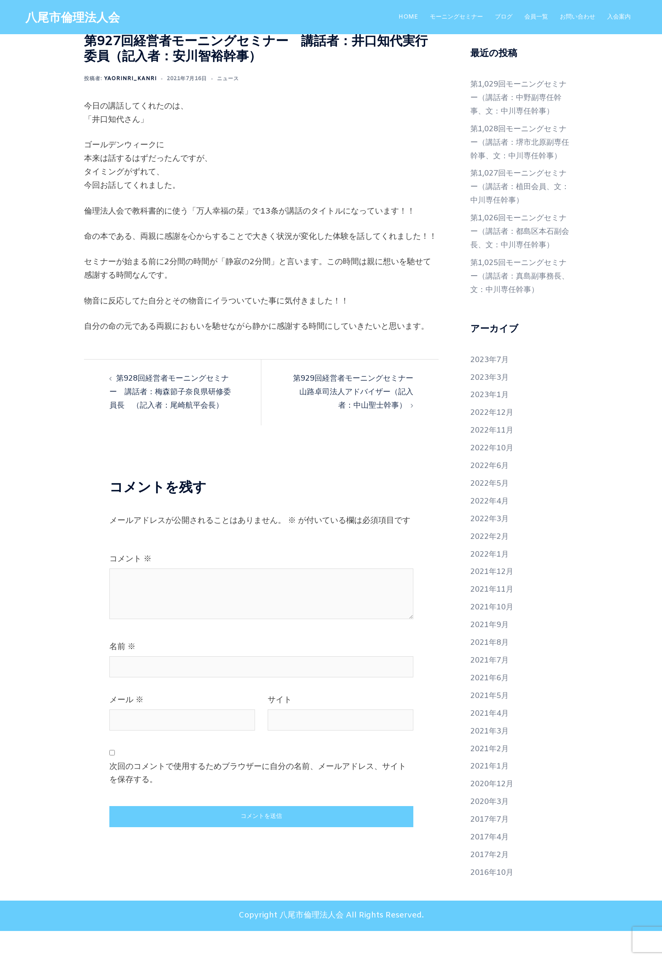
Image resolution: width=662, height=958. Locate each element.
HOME (408, 17)
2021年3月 (491, 757)
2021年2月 (491, 775)
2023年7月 (491, 386)
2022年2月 (491, 563)
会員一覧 (536, 17)
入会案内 (619, 17)
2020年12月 (493, 811)
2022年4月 (491, 528)
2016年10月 (493, 899)
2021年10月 (493, 634)
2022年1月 (491, 581)
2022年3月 (491, 546)
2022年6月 (491, 492)
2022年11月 (493, 457)
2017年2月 (491, 882)
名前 (122, 660)
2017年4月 (491, 864)
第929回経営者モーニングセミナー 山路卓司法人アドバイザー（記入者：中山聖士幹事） (353, 392)
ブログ (504, 17)
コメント (130, 572)
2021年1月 (491, 793)
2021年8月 (491, 669)
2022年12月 (493, 439)
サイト (280, 713)
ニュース (228, 79)
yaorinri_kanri (130, 79)
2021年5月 (491, 722)
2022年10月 (493, 475)
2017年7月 (491, 846)
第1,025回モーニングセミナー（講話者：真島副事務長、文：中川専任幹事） (518, 303)
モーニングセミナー (456, 17)
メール (126, 713)
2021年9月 (491, 652)
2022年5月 (491, 510)
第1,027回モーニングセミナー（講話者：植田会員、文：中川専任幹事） (518, 200)
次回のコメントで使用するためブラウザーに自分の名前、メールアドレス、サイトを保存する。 (257, 786)
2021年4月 (491, 740)
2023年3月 (491, 404)
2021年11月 (493, 616)
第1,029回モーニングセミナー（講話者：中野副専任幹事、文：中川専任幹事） (518, 98)
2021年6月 (491, 705)
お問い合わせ (577, 17)
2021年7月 (491, 687)
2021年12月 (493, 598)
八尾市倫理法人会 (76, 18)
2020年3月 (491, 828)
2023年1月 (491, 422)
